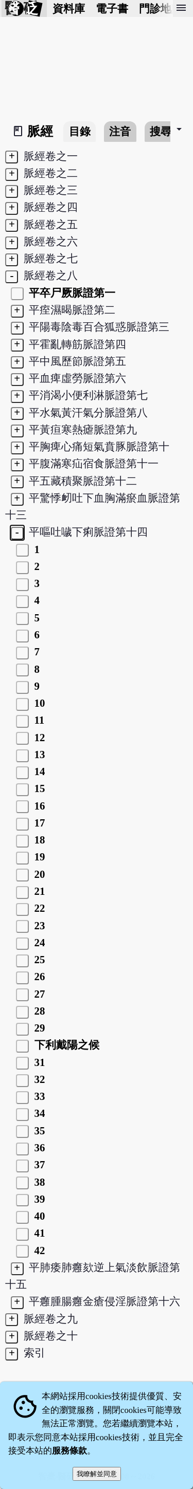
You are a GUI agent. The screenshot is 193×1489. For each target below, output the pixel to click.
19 (38, 856)
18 (38, 839)
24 (38, 942)
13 (38, 754)
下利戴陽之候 (65, 1045)
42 (38, 1250)
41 (38, 1233)
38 (38, 1182)
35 (38, 1130)
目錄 (80, 131)
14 (38, 771)
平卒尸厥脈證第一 (70, 293)
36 (38, 1147)
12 (38, 737)
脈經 (40, 131)
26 (38, 976)
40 (38, 1216)
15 (38, 788)
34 (38, 1113)
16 (38, 806)
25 (38, 959)
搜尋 (160, 131)
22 (38, 908)
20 (38, 874)
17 (38, 823)
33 (38, 1096)
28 (38, 1011)
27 (38, 994)
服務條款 (69, 1451)
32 (38, 1079)
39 (38, 1199)
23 (38, 925)
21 (38, 891)
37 (38, 1164)
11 (37, 720)
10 (38, 703)
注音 (120, 131)
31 (38, 1062)
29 (38, 1028)
